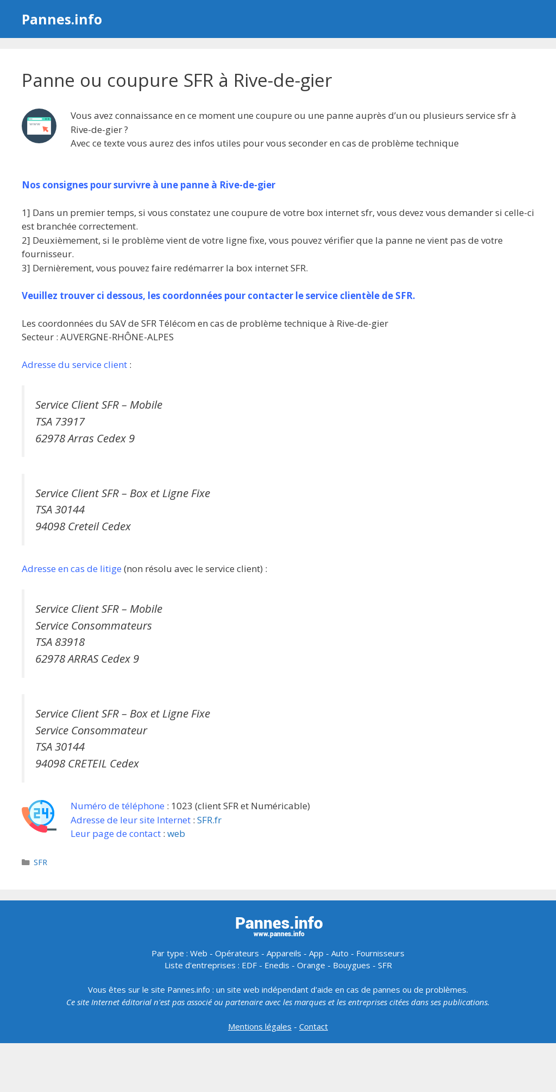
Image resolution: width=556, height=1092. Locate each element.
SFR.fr (209, 820)
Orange (311, 965)
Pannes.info (62, 19)
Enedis (276, 965)
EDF (249, 965)
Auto (340, 953)
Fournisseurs (380, 953)
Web (198, 953)
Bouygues (351, 965)
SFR (40, 862)
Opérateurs (237, 953)
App (316, 953)
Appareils (284, 953)
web (176, 833)
